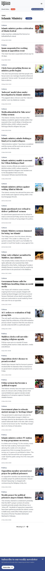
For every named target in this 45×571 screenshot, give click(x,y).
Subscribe (8, 567)
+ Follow (28, 18)
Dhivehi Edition (5, 9)
